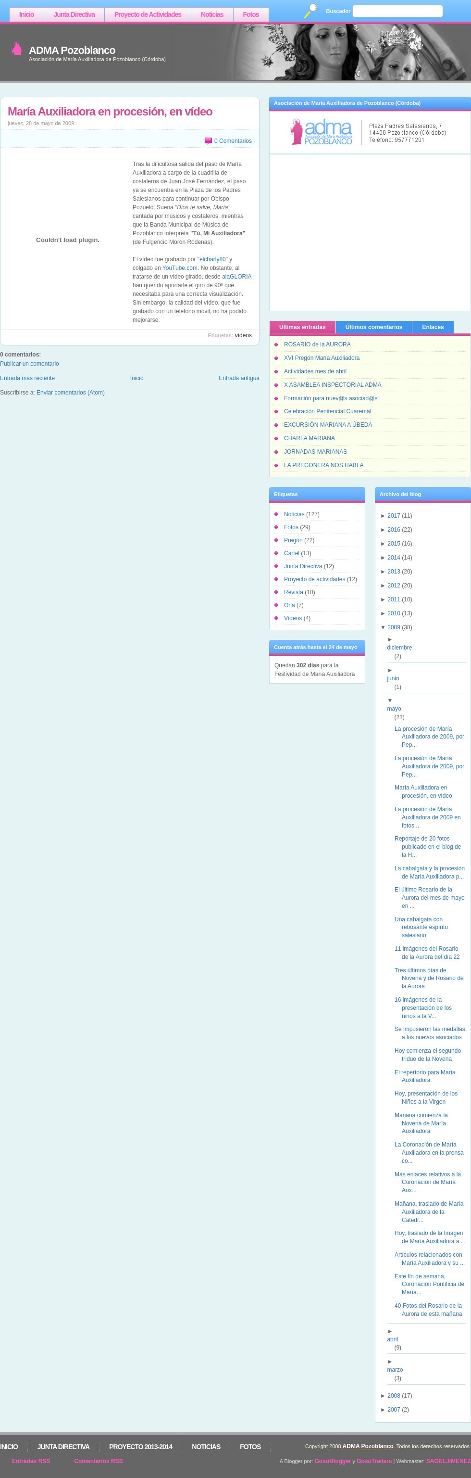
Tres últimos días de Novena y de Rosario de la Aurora (433, 978)
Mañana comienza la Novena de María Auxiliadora (425, 1123)
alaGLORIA (236, 276)
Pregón (294, 540)
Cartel (292, 553)
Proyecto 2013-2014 (140, 1447)
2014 (393, 557)
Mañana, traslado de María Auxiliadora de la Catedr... (432, 1211)
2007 (393, 1409)
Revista (294, 592)
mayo (397, 708)
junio (396, 678)
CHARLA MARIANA (309, 438)
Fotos (251, 14)
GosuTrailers (374, 1461)
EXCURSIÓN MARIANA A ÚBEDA (328, 424)
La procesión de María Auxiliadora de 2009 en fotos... (431, 817)
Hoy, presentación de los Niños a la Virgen (430, 1097)
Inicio (26, 14)
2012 (393, 585)
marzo (398, 1369)
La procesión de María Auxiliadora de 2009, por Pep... (433, 737)
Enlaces (433, 327)
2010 (393, 613)
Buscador (338, 11)
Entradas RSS (31, 1461)
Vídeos (243, 335)
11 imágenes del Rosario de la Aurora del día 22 (431, 952)
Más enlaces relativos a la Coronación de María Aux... (431, 1182)
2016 (393, 529)
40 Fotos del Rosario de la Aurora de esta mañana (432, 1309)
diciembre (403, 647)
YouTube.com (180, 268)
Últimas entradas (302, 327)
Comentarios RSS (98, 1461)
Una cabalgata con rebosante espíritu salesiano (425, 927)
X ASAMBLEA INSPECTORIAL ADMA (333, 385)
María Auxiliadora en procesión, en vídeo (110, 111)
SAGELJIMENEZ (448, 1461)
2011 (393, 599)
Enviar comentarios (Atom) (71, 392)
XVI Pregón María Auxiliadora (321, 358)
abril (396, 1339)
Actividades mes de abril (315, 371)
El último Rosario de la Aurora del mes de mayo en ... (433, 897)
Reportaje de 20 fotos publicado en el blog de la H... (431, 846)
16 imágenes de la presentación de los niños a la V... (427, 1007)
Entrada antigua (239, 378)
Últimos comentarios (374, 327)
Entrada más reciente (27, 378)
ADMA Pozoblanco (72, 50)
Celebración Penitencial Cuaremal (327, 411)
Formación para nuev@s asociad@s (330, 398)
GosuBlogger (333, 1461)
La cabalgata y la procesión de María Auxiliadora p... (433, 872)
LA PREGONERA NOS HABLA (323, 465)
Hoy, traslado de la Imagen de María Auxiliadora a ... (434, 1237)
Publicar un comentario (29, 363)
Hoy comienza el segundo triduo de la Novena (431, 1054)
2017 (393, 515)
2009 (393, 627)
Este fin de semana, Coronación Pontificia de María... (433, 1284)
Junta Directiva (74, 14)
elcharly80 (212, 259)
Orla (290, 605)
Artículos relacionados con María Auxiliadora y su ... (433, 1258)
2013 (393, 571)
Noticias (212, 14)
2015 (393, 543)
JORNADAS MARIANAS (315, 451)
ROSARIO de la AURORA (317, 344)
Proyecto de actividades (315, 579)
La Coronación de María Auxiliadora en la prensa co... (433, 1152)
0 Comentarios (233, 141)
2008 (393, 1395)
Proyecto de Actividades (147, 14)
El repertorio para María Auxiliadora (429, 1076)
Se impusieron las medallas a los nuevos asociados (433, 1033)
